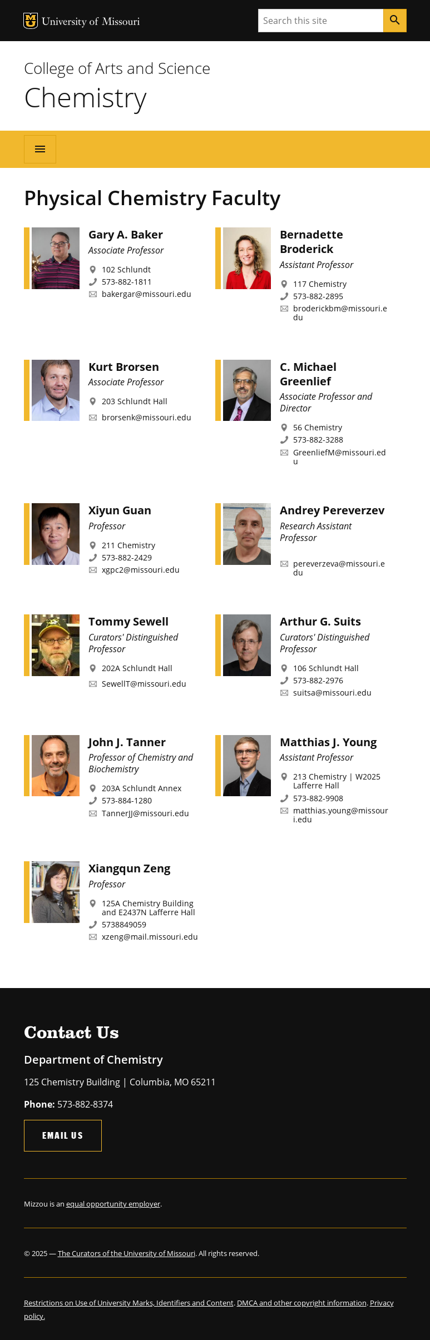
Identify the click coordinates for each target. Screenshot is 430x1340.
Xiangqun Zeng (129, 868)
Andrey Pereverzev (332, 510)
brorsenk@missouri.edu (146, 417)
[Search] (395, 20)
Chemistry (85, 96)
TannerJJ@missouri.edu (145, 813)
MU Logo (30, 21)
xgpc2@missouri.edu (141, 569)
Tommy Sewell (128, 621)
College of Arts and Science (117, 67)
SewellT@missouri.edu (144, 683)
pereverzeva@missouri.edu (339, 568)
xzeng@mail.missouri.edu (150, 936)
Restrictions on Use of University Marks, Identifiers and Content (129, 1303)
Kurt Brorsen (123, 366)
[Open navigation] (40, 149)
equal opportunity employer (113, 1204)
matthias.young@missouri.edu (340, 815)
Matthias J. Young (328, 742)
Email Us (62, 1135)
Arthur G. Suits (320, 621)
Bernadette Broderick (311, 241)
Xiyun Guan (119, 510)
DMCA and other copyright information (302, 1303)
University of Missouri (91, 22)
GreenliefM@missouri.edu (339, 456)
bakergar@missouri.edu (146, 294)
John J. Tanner (127, 742)
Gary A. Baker (125, 234)
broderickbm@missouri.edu (340, 312)
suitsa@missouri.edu (332, 692)
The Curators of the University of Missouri (126, 1253)
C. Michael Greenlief (308, 374)
